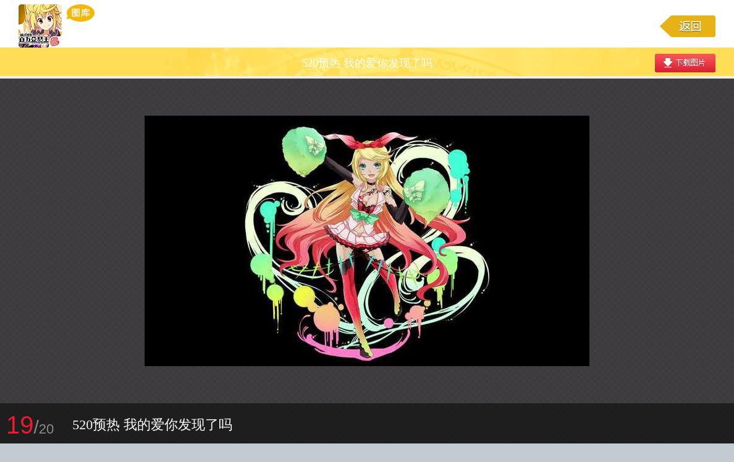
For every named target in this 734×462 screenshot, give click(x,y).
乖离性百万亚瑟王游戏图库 (57, 26)
